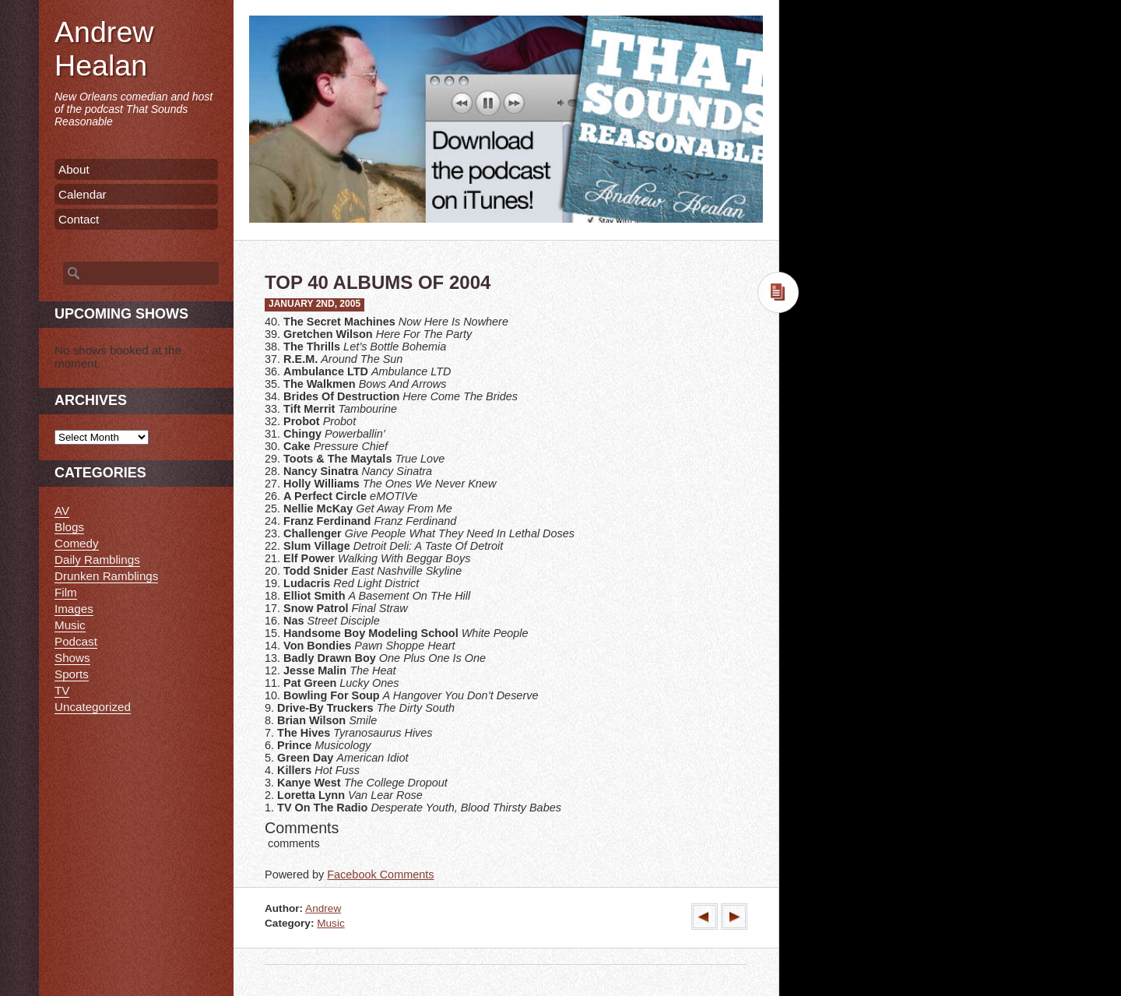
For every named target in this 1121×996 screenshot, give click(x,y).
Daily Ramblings (97, 559)
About (74, 169)
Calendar (82, 194)
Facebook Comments (380, 874)
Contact (78, 219)
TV (61, 690)
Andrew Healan (103, 49)
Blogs (69, 526)
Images (73, 608)
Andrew (323, 908)
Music (331, 923)
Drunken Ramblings (106, 575)
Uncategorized (92, 706)
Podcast (75, 641)
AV (61, 510)
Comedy (76, 543)
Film (65, 592)
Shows (72, 657)
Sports (71, 674)
